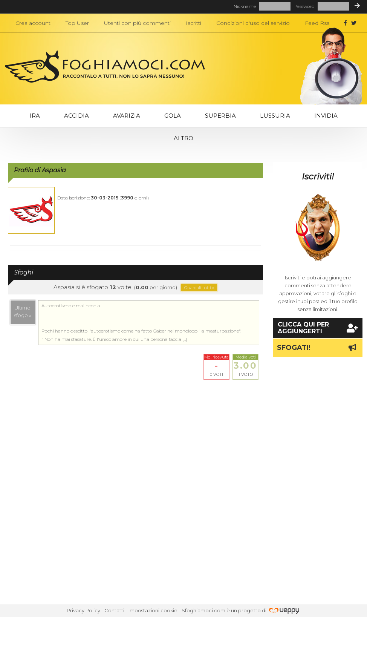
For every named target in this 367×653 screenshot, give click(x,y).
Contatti (114, 610)
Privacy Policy (83, 610)
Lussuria (275, 115)
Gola (172, 115)
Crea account (32, 23)
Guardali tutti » (199, 287)
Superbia (220, 115)
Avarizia (126, 115)
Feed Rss (317, 23)
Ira (35, 115)
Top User (77, 23)
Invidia (326, 115)
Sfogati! (318, 347)
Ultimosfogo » (22, 311)
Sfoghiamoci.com (203, 610)
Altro (183, 138)
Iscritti (193, 23)
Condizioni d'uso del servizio (253, 23)
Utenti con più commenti (137, 23)
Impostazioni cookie (152, 610)
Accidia (76, 115)
